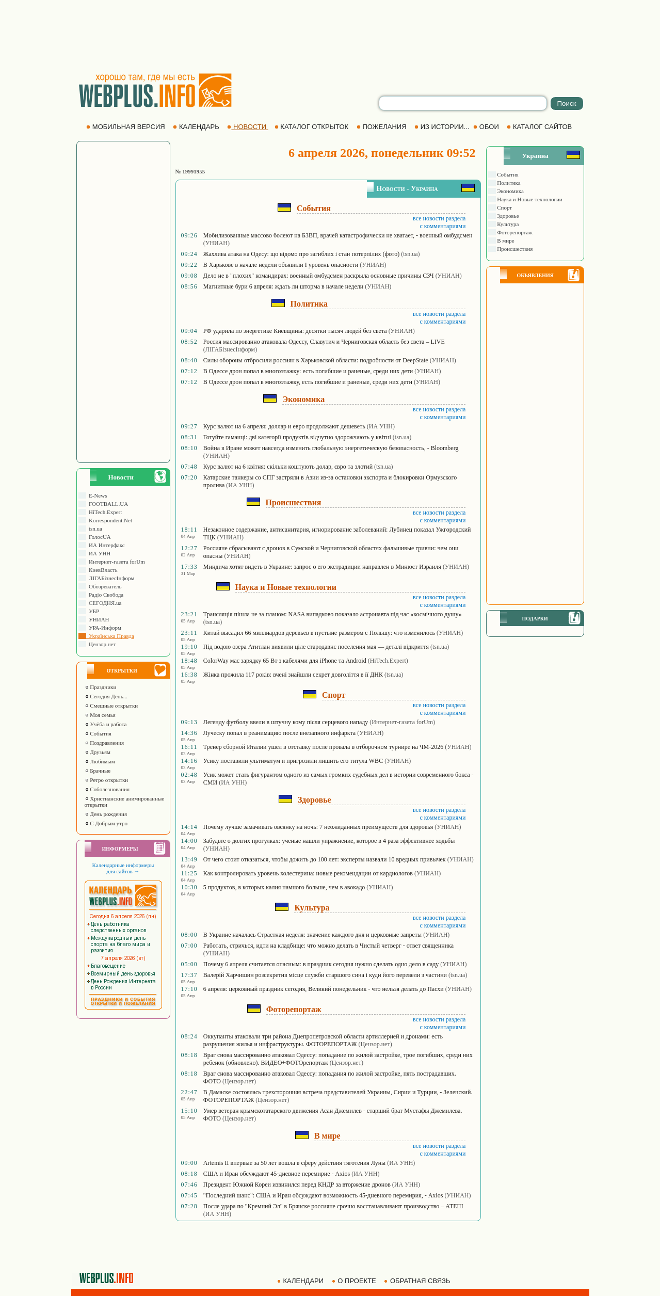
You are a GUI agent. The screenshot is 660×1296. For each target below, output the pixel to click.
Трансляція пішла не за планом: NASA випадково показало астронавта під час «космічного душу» (332, 614)
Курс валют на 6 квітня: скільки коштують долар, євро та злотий (288, 466)
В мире (505, 240)
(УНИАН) (216, 243)
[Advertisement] (330, 36)
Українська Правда (110, 636)
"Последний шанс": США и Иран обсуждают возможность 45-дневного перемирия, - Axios (323, 1195)
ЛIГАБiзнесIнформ (110, 578)
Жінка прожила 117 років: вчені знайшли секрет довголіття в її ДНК (293, 674)
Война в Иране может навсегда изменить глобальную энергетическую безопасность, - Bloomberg (331, 448)
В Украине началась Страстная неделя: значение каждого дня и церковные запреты (312, 934)
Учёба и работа (106, 724)
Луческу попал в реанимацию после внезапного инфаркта (279, 733)
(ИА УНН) (381, 426)
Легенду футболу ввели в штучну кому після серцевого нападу (285, 722)
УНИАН (97, 619)
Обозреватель (104, 586)
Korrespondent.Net (109, 520)
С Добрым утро (106, 823)
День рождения (106, 814)
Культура (507, 224)
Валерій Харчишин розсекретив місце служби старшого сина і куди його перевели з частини (325, 975)
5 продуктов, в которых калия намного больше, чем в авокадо (284, 887)
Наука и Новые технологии (529, 199)
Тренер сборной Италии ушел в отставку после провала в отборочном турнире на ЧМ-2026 (323, 746)
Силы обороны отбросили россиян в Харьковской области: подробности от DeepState (315, 360)
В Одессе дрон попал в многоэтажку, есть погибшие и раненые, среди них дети (307, 382)
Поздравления (104, 743)
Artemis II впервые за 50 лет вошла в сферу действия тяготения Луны (294, 1162)
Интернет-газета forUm (115, 561)
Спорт (504, 207)
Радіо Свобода (105, 594)
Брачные (98, 770)
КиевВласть (102, 570)
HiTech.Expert (104, 512)
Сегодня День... (106, 696)
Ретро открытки (106, 780)
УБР (93, 611)
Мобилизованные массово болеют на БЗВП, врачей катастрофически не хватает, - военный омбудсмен (338, 235)
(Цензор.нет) (375, 1044)
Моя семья (100, 715)
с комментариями (442, 226)
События (98, 733)
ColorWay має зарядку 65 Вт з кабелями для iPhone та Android (284, 660)
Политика (508, 183)
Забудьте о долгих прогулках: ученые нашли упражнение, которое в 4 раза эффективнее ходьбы (329, 840)
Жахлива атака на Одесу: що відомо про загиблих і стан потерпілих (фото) (301, 254)
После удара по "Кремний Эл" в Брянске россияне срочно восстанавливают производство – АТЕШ (333, 1206)
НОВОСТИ (247, 127)
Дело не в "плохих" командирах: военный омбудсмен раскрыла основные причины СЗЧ (318, 275)
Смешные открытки (111, 705)
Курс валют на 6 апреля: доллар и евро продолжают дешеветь (284, 426)
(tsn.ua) (410, 254)
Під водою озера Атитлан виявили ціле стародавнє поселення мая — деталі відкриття (316, 646)
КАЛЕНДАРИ (301, 1281)
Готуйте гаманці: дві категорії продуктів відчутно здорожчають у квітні (297, 437)
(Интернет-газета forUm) (402, 722)
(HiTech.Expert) (388, 660)
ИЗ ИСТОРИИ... (442, 127)
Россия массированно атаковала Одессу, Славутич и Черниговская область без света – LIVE (324, 341)
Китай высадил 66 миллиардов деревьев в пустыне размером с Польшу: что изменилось (319, 632)
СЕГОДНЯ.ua (104, 603)
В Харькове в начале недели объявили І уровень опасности (280, 264)
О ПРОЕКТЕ (355, 1281)
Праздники (101, 687)
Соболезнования (107, 789)
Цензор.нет (101, 644)
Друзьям (98, 752)
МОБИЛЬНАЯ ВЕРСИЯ (126, 127)
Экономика (510, 191)
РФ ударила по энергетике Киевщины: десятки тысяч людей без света (295, 330)
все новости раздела (439, 218)
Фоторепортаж (514, 232)
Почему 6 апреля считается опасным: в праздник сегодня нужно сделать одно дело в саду (321, 964)
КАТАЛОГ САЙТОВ (540, 127)
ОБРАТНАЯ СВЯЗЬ (418, 1281)
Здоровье (507, 216)
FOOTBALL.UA (107, 504)
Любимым (100, 761)
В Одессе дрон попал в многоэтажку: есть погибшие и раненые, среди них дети (308, 371)
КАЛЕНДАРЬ (197, 127)
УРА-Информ (103, 628)
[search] (463, 103)
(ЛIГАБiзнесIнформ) (230, 349)
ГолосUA (98, 537)
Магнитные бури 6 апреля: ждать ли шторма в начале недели (283, 286)
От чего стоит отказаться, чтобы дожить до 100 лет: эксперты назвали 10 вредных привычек (324, 859)
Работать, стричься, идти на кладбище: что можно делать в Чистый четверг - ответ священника (328, 945)
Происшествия (514, 249)
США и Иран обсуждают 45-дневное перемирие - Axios (276, 1173)
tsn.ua (94, 528)
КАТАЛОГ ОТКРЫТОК (312, 127)
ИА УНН (98, 553)
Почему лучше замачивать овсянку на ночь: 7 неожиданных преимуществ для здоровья (318, 826)
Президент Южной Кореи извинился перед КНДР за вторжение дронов (297, 1184)
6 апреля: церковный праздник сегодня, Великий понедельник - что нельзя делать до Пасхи (323, 989)
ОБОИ (487, 127)
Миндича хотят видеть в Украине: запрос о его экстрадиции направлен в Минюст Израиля (322, 566)
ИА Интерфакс (105, 545)
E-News (96, 495)
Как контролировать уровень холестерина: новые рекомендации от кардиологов (308, 873)
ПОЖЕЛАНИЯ (382, 127)
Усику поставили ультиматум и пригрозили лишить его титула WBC (293, 760)
